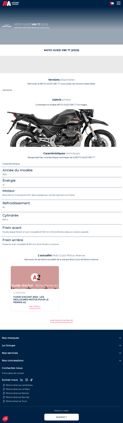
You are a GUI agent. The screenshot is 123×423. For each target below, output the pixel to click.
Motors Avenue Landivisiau (18, 385)
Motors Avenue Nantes (16, 393)
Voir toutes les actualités (61, 320)
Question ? (61, 417)
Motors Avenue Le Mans (16, 389)
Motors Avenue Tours (15, 401)
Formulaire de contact (13, 373)
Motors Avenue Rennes (16, 397)
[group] (61, 128)
